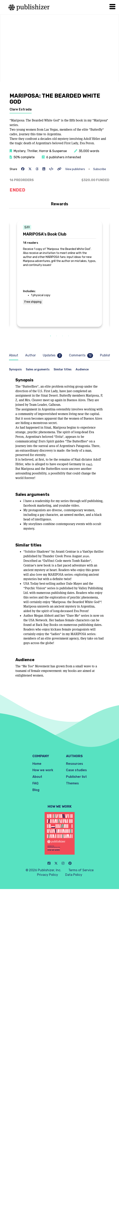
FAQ (35, 783)
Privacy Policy (47, 875)
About (37, 777)
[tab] (14, 355)
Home (36, 764)
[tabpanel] (59, 274)
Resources (74, 764)
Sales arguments (38, 369)
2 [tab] (57, 336)
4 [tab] (69, 336)
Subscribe (99, 169)
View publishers (75, 169)
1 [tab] (51, 336)
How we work (42, 770)
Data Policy (73, 875)
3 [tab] (63, 336)
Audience (82, 369)
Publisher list (76, 777)
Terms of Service (81, 870)
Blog (35, 790)
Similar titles (63, 369)
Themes (72, 783)
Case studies (76, 770)
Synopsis (15, 369)
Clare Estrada (21, 109)
